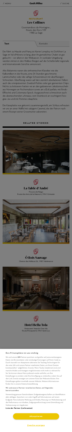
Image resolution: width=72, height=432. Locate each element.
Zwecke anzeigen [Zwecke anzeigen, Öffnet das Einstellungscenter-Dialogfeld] (36, 425)
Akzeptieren (36, 416)
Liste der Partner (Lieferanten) (19, 408)
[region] (36, 390)
